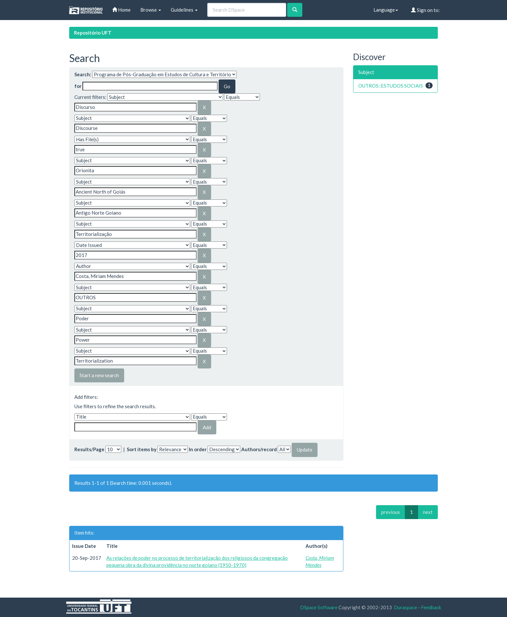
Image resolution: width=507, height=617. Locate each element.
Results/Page (89, 449)
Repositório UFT (93, 33)
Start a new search (99, 375)
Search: (82, 74)
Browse (150, 10)
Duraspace (405, 607)
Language (385, 10)
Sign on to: (425, 10)
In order (198, 449)
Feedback (431, 607)
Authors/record (259, 449)
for (77, 86)
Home (121, 10)
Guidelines (184, 10)
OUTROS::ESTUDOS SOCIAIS (390, 86)
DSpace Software (319, 607)
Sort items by (141, 449)
